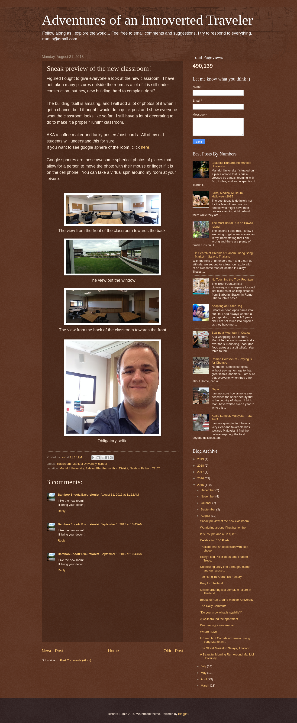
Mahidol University (84, 463)
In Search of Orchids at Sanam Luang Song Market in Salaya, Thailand (224, 254)
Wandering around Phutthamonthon (223, 527)
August (206, 515)
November (208, 496)
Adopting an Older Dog (227, 306)
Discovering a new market (217, 625)
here (145, 147)
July (204, 666)
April (204, 679)
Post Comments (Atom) (75, 660)
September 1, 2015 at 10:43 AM (121, 524)
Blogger (183, 714)
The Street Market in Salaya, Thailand (225, 648)
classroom (64, 463)
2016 (201, 478)
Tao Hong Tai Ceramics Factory (221, 576)
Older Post (173, 651)
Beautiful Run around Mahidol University (226, 599)
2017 (201, 472)
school (102, 463)
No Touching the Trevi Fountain (232, 279)
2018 (201, 465)
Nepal (216, 389)
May (204, 673)
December (208, 490)
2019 (201, 459)
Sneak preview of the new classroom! (224, 521)
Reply (61, 511)
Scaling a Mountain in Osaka (231, 332)
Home (113, 651)
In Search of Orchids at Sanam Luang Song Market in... (225, 639)
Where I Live (208, 631)
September (208, 509)
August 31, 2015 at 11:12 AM (120, 494)
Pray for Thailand (211, 583)
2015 (201, 485)
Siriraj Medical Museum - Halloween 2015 (228, 194)
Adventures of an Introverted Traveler (147, 20)
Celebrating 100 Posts (214, 540)
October (206, 503)
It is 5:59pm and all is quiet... (219, 534)
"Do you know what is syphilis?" (221, 612)
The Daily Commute (213, 606)
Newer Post (52, 651)
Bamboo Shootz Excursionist (78, 494)
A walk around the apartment (219, 619)
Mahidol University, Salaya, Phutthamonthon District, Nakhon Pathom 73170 (110, 468)
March (205, 685)
